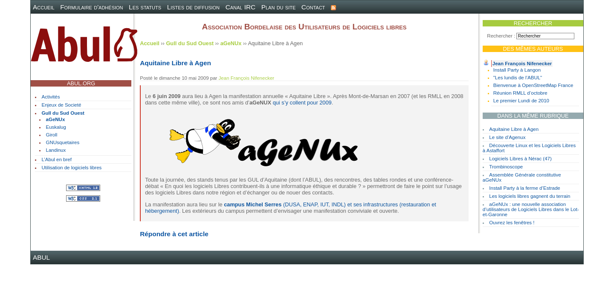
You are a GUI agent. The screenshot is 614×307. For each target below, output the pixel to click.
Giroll (52, 134)
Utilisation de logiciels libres (72, 167)
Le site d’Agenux (507, 137)
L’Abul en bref (57, 159)
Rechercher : (501, 35)
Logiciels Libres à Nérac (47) (520, 158)
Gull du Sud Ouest (63, 113)
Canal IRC (241, 7)
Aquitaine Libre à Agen (514, 129)
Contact (313, 7)
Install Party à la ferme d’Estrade (524, 188)
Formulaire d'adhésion (91, 7)
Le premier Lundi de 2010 (521, 100)
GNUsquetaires (63, 142)
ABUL (41, 257)
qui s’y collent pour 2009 (302, 102)
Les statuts (145, 7)
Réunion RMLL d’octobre (520, 93)
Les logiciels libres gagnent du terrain (529, 196)
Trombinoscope (506, 166)
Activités (51, 96)
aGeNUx (55, 119)
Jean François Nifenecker (522, 63)
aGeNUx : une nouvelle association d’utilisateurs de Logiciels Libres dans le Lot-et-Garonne (531, 209)
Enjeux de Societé (61, 104)
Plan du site (278, 7)
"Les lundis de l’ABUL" (517, 77)
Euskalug (56, 127)
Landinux (56, 150)
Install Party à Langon (517, 69)
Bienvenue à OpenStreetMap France (533, 85)
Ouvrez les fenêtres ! (511, 222)
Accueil (44, 7)
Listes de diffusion (193, 7)
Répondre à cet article (174, 233)
